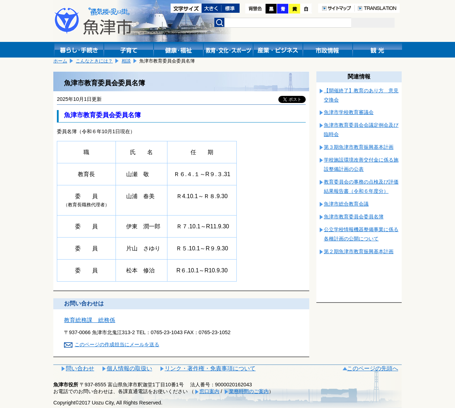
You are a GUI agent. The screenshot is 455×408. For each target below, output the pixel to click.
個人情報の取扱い (129, 368)
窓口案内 (209, 391)
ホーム (60, 61)
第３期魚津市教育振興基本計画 (359, 147)
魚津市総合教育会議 (346, 204)
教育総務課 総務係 (89, 320)
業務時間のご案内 (249, 391)
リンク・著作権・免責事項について (210, 368)
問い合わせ (80, 368)
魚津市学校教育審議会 (349, 112)
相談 (126, 61)
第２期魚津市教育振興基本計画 (359, 251)
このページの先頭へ (372, 368)
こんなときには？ (94, 61)
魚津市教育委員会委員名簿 (354, 216)
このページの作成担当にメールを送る (117, 344)
